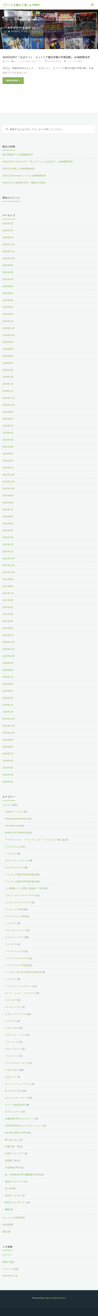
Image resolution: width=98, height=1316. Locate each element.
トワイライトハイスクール (19, 986)
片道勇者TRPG (12, 1167)
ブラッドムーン (13, 1048)
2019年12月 (8, 718)
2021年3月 (8, 621)
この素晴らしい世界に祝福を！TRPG (24, 888)
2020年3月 (8, 697)
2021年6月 (8, 600)
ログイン (7, 1254)
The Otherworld (13, 825)
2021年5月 (8, 607)
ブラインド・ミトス (15, 1034)
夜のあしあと (12, 1139)
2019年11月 (8, 725)
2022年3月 (8, 537)
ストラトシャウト (14, 937)
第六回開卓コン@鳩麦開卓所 (17, 154)
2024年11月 (8, 328)
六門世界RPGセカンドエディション (24, 1125)
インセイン (11, 853)
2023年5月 (8, 439)
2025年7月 (8, 279)
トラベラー (11, 979)
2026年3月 (8, 223)
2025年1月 (8, 321)
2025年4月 (8, 300)
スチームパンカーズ (15, 930)
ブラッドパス (12, 1041)
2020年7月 (8, 676)
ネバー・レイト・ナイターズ (20, 993)
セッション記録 (21, 61)
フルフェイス (12, 1055)
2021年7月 (8, 593)
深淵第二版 (11, 1160)
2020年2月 (8, 704)
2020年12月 (8, 642)
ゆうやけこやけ (13, 1090)
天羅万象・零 (12, 1146)
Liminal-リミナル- (14, 811)
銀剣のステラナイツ (15, 1202)
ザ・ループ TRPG (14, 909)
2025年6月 (8, 286)
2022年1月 (8, 551)
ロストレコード (13, 1111)
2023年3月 (8, 453)
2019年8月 (8, 746)
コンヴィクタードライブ (18, 902)
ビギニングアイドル (15, 1014)
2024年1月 (8, 390)
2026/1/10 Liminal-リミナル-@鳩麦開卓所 (24, 175)
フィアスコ (11, 1021)
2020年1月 (8, 711)
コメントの (10, 1268)
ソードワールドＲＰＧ (17, 958)
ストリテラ (11, 944)
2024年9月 (8, 341)
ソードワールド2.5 (15, 951)
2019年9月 (8, 739)
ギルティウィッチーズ (17, 860)
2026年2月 (8, 230)
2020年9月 (8, 663)
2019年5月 (8, 767)
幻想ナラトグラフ (14, 1153)
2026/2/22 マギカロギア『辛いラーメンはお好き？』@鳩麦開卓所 (37, 161)
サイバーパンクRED (15, 916)
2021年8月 (8, 586)
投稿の (8, 1261)
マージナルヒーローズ (17, 1062)
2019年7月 (8, 753)
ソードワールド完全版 (17, 965)
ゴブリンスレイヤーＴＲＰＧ (20, 895)
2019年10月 (8, 732)
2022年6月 (8, 516)
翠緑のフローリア (14, 1181)
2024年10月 (8, 335)
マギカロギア (12, 1069)
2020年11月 (8, 649)
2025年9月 (8, 265)
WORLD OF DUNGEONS (17, 832)
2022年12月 (8, 474)
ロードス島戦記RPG (15, 1104)
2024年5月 (8, 363)
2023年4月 (8, 446)
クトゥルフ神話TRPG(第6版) (20, 874)
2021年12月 (8, 558)
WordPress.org (10, 1275)
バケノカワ (11, 999)
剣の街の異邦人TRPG (16, 1132)
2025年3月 (8, 307)
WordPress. (60, 1297)
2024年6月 (8, 356)
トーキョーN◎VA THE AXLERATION (23, 972)
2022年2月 (8, 544)
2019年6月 (8, 760)
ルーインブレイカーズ (17, 1097)
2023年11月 (8, 397)
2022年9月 (8, 495)
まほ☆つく (36, 61)
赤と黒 (8, 1188)
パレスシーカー (13, 1006)
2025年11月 (8, 251)
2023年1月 (8, 467)
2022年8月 (8, 502)
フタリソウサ (12, 1028)
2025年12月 (8, 244)
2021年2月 (8, 628)
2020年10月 (8, 656)
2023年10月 (8, 404)
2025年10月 (8, 258)
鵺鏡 (7, 1209)
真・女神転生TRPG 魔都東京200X (22, 1174)
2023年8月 (8, 418)
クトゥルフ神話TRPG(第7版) (20, 881)
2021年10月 (8, 572)
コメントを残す (74, 61)
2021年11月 (8, 565)
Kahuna (48, 1297)
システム (17, 31)
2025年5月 (8, 293)
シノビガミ (11, 923)
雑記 (4, 1231)
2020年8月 (8, 670)
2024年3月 (8, 376)
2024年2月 (8, 383)
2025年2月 (8, 314)
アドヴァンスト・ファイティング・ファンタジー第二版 (35, 839)
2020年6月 (8, 683)
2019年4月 (8, 774)
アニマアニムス (13, 846)
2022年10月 (8, 488)
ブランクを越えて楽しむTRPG (21, 5)
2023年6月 (8, 432)
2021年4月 (8, 614)
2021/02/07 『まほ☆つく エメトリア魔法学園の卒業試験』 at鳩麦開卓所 (46, 57)
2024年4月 (8, 370)
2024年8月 (8, 348)
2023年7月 (8, 425)
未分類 (6, 1224)
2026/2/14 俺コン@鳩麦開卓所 (18, 168)
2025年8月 (8, 272)
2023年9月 (8, 411)
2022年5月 (8, 523)
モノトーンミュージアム (18, 1083)
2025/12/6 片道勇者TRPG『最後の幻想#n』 (25, 182)
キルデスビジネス (14, 867)
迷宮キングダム (13, 1195)
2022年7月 (8, 509)
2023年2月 (8, 460)
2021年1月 (8, 635)
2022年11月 (8, 481)
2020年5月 (8, 690)
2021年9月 (8, 579)
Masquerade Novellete (16, 818)
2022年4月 (8, 530)
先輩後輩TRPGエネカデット (20, 1118)
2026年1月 (8, 237)
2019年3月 (8, 781)
